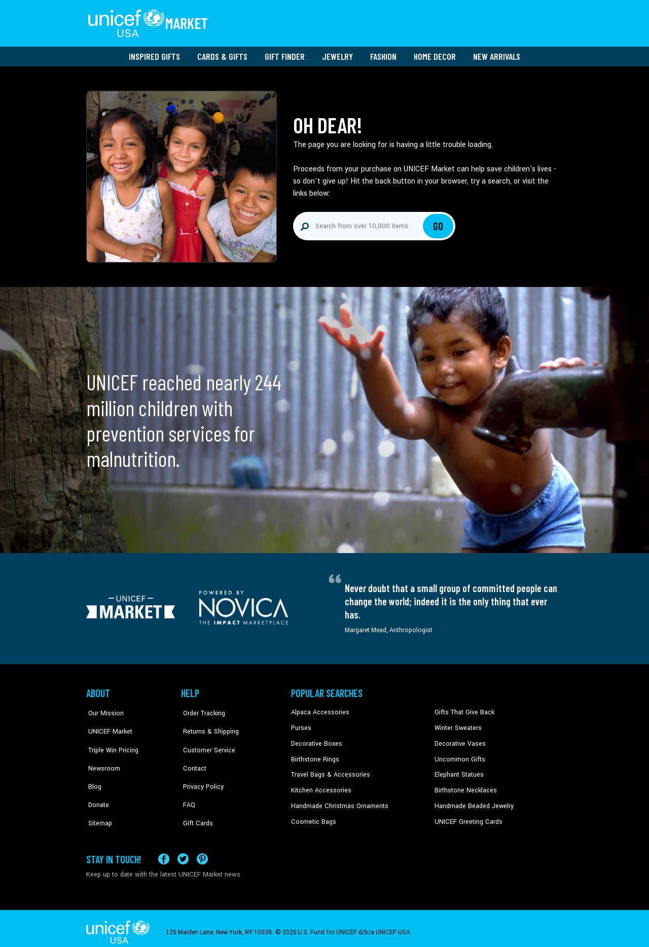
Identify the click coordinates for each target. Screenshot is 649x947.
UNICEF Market (106, 724)
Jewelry (337, 53)
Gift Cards (195, 801)
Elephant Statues (458, 770)
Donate (96, 786)
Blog (92, 770)
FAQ (187, 786)
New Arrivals (496, 53)
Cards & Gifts (222, 53)
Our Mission (103, 709)
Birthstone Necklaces (464, 786)
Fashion (383, 53)
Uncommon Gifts (459, 755)
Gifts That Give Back (463, 709)
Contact (192, 755)
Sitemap (98, 801)
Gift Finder (285, 53)
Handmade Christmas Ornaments (338, 801)
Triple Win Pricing (110, 740)
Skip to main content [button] (324, 0)
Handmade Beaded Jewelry (472, 801)
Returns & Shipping (208, 724)
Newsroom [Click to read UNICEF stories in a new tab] (101, 755)
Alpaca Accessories (318, 709)
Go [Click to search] (438, 223)
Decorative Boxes (315, 740)
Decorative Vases (459, 740)
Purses (301, 724)
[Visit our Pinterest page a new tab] (202, 851)
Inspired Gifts (154, 53)
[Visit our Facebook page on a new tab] (164, 851)
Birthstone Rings (314, 755)
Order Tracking (201, 709)
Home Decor (435, 53)
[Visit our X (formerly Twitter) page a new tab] (183, 851)
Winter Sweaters (457, 724)
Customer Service (205, 740)
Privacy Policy (200, 770)
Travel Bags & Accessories (328, 770)
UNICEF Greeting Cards (466, 817)
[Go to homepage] (149, 21)
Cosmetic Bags (312, 817)
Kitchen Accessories (319, 786)
